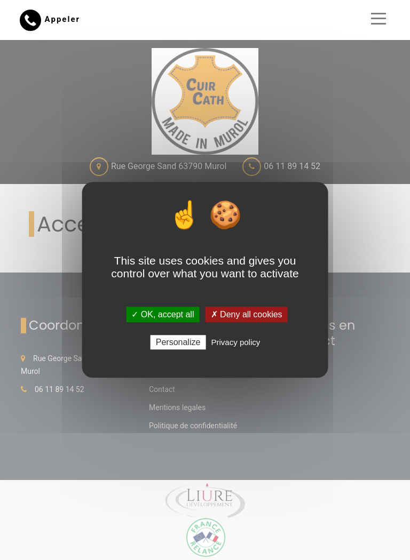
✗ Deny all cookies (246, 314)
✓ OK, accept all (162, 314)
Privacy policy (236, 342)
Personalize (178, 342)
